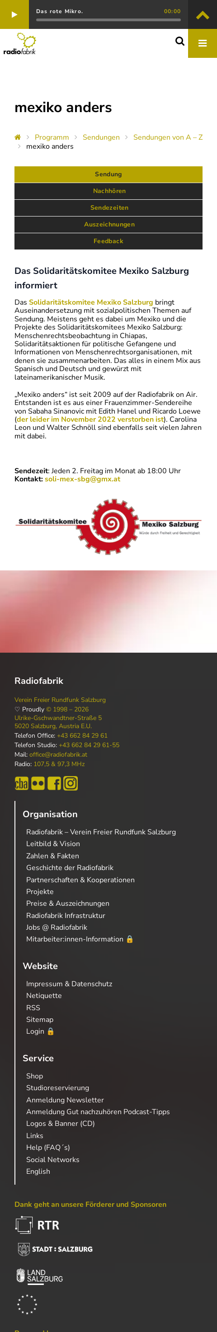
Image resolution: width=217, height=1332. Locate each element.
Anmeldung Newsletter (65, 1100)
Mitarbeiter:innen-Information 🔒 (80, 939)
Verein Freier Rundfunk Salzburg (60, 700)
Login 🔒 (40, 1031)
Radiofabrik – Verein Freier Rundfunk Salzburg (101, 832)
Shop (34, 1076)
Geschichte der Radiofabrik (69, 868)
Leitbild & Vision (53, 844)
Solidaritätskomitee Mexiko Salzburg (91, 302)
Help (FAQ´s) (48, 1148)
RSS (33, 1008)
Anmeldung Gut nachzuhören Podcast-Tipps (98, 1112)
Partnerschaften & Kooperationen (80, 880)
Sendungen (101, 137)
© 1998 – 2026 (67, 710)
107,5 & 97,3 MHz (59, 764)
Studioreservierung (57, 1088)
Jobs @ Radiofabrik (56, 927)
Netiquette (44, 996)
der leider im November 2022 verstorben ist (90, 419)
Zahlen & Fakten (52, 856)
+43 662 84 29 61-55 (89, 745)
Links (34, 1136)
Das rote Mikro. (59, 11)
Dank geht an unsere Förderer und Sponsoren (90, 1205)
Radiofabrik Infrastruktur (65, 916)
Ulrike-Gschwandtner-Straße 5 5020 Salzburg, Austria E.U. (58, 722)
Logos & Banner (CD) (60, 1124)
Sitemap (39, 1020)
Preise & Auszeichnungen (67, 903)
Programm (52, 137)
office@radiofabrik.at (58, 755)
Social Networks (53, 1160)
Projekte (40, 892)
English (38, 1172)
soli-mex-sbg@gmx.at (82, 479)
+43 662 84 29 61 (82, 736)
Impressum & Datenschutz (69, 984)
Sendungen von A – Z (168, 137)
